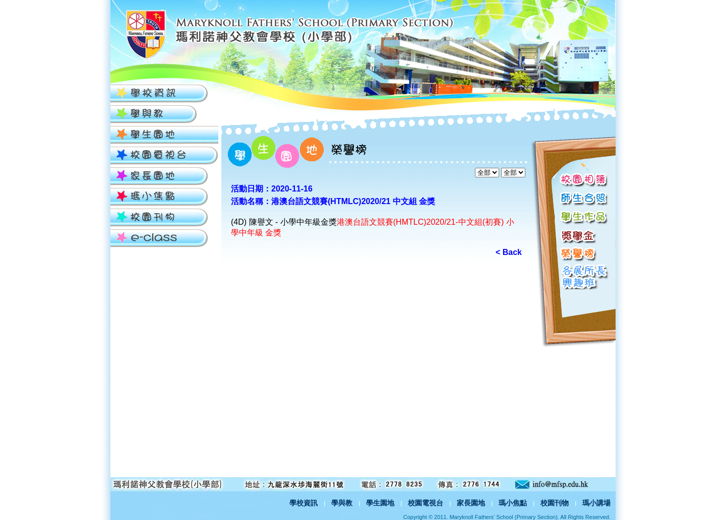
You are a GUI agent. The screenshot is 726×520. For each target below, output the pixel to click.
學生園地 (380, 503)
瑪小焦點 (513, 503)
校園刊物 (554, 503)
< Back (509, 252)
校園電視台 (425, 503)
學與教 (341, 503)
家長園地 (471, 503)
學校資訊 (303, 503)
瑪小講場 (596, 503)
